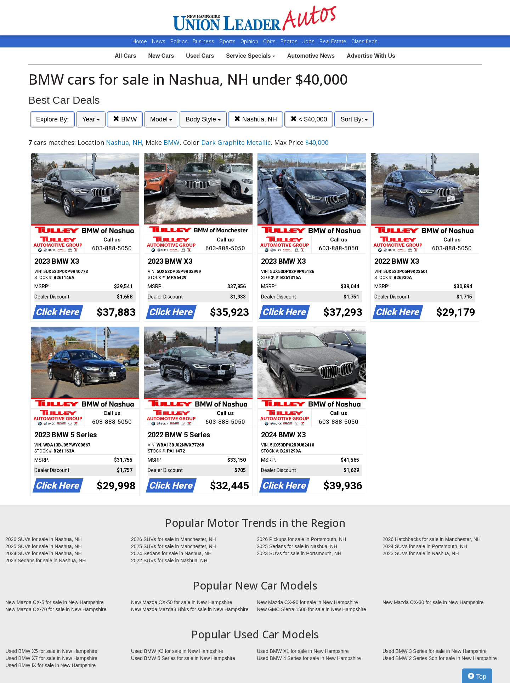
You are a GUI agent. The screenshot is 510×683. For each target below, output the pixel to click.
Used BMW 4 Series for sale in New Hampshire (309, 658)
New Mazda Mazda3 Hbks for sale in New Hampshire (189, 609)
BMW (125, 119)
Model (161, 119)
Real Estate (333, 41)
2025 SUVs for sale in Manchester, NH (173, 546)
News (158, 41)
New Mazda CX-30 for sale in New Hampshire (433, 602)
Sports (228, 41)
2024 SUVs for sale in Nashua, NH (43, 553)
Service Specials (250, 56)
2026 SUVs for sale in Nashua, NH (43, 539)
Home (139, 41)
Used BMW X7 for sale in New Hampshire (51, 658)
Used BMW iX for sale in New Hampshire (50, 665)
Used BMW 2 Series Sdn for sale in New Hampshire (439, 658)
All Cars (125, 56)
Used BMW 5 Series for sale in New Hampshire (183, 658)
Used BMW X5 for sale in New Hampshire (51, 651)
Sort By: (354, 119)
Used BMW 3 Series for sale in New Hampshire (434, 651)
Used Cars (200, 56)
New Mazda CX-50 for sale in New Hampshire (181, 602)
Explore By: (52, 119)
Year (91, 119)
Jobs (309, 41)
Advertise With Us (371, 56)
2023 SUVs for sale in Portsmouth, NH (299, 553)
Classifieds (364, 41)
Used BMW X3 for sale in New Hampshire (177, 651)
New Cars (161, 56)
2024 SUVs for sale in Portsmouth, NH (424, 546)
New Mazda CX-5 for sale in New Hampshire (54, 602)
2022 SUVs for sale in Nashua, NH (169, 560)
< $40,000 (308, 119)
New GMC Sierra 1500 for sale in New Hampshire (311, 609)
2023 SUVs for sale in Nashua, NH (420, 553)
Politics (179, 41)
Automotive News (311, 56)
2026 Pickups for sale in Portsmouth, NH (301, 539)
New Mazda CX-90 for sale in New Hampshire (307, 602)
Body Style (203, 119)
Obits (270, 41)
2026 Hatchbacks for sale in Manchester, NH (431, 539)
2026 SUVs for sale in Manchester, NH (173, 539)
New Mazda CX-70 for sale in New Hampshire (56, 609)
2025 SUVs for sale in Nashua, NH (43, 546)
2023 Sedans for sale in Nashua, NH (45, 560)
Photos (289, 41)
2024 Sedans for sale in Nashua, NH (171, 553)
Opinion (250, 41)
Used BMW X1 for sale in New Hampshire (303, 651)
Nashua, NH (255, 119)
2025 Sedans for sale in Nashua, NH (297, 546)
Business (204, 41)
